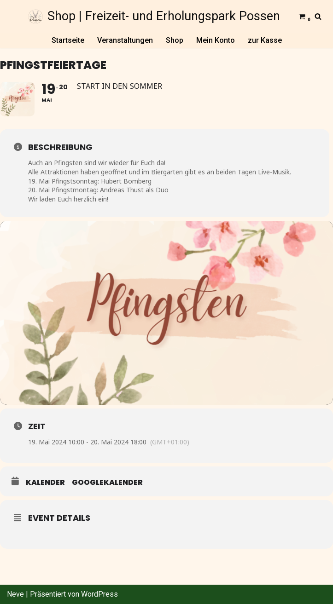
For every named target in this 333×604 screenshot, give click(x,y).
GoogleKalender (107, 482)
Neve (15, 594)
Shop (174, 40)
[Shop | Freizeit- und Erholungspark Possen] (154, 16)
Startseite (68, 40)
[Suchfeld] (318, 16)
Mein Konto (215, 40)
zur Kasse (265, 40)
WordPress (99, 594)
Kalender (45, 482)
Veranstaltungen (125, 40)
